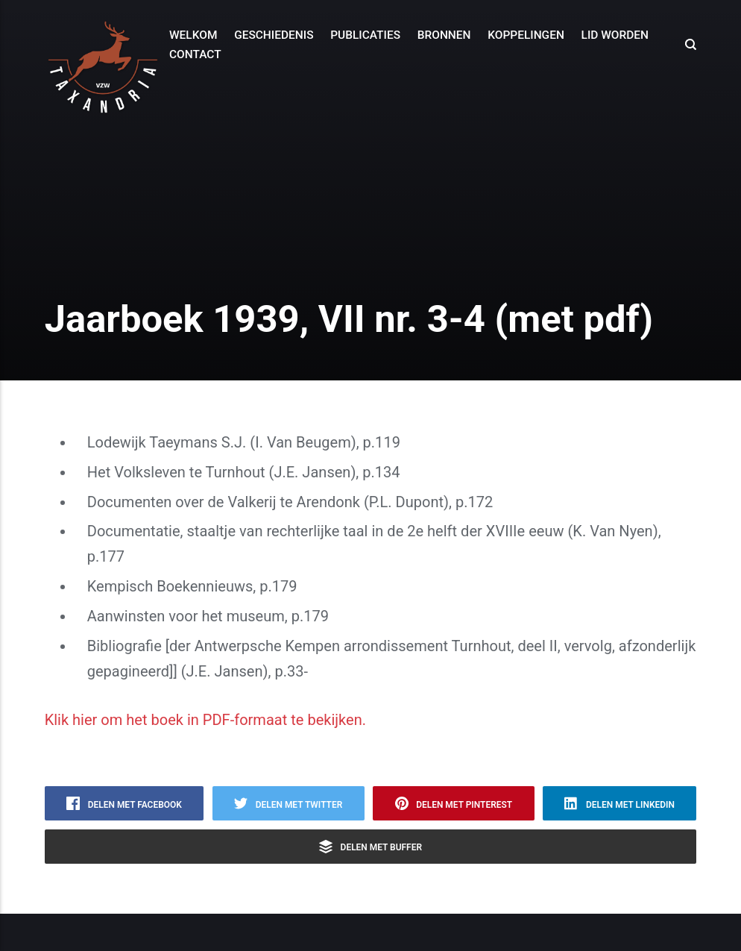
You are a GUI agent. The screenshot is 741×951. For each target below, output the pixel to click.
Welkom (193, 35)
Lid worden (615, 35)
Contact (195, 54)
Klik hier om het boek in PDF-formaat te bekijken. (205, 720)
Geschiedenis (273, 35)
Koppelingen (526, 35)
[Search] (686, 45)
